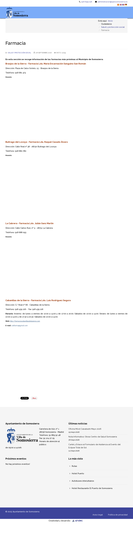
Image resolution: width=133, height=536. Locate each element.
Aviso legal (98, 515)
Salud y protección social (113, 27)
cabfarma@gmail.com (19, 326)
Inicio (110, 21)
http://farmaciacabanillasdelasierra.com (25, 321)
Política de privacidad (118, 515)
